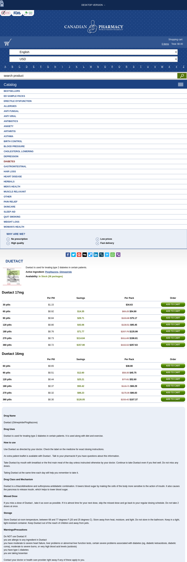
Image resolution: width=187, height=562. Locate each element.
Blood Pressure (14, 146)
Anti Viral (10, 116)
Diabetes (9, 161)
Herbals (9, 181)
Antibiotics (11, 121)
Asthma (8, 136)
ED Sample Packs (14, 96)
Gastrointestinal (15, 166)
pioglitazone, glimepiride (58, 272)
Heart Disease (13, 176)
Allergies (10, 106)
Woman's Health (14, 227)
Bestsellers (12, 91)
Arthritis (10, 131)
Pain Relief (10, 201)
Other (8, 196)
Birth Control (13, 141)
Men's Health (12, 186)
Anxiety (8, 126)
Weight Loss (11, 222)
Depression (11, 156)
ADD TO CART (173, 304)
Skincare (9, 206)
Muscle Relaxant (15, 191)
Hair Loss (10, 171)
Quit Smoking (12, 217)
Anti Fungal (11, 111)
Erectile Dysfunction (17, 101)
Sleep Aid (9, 211)
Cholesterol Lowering (18, 151)
